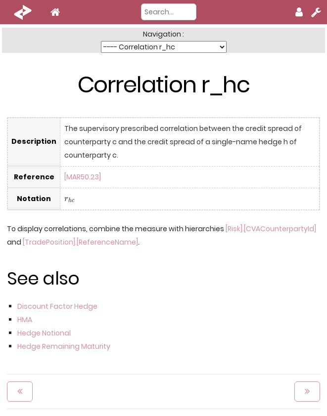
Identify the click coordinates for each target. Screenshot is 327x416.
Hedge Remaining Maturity (63, 346)
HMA (24, 320)
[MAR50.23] (82, 177)
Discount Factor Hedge (57, 306)
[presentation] (69, 199)
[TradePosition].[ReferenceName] (80, 242)
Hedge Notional (44, 333)
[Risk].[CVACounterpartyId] (271, 229)
